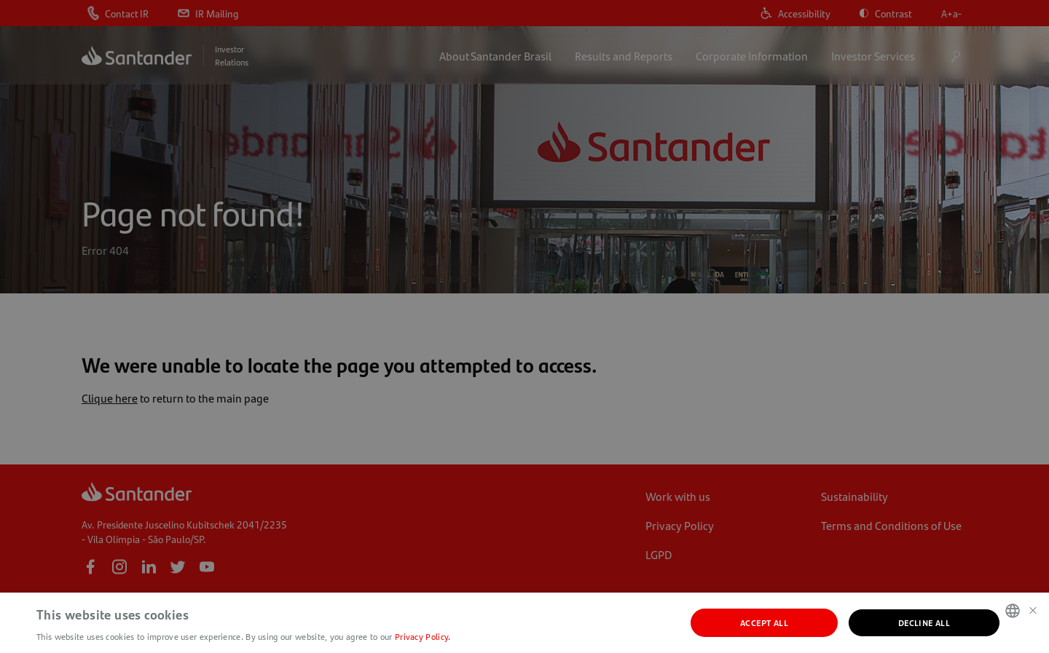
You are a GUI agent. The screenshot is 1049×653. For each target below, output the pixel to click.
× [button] (1032, 609)
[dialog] (524, 326)
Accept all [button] (764, 622)
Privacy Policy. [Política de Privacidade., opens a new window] (423, 636)
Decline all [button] (924, 622)
